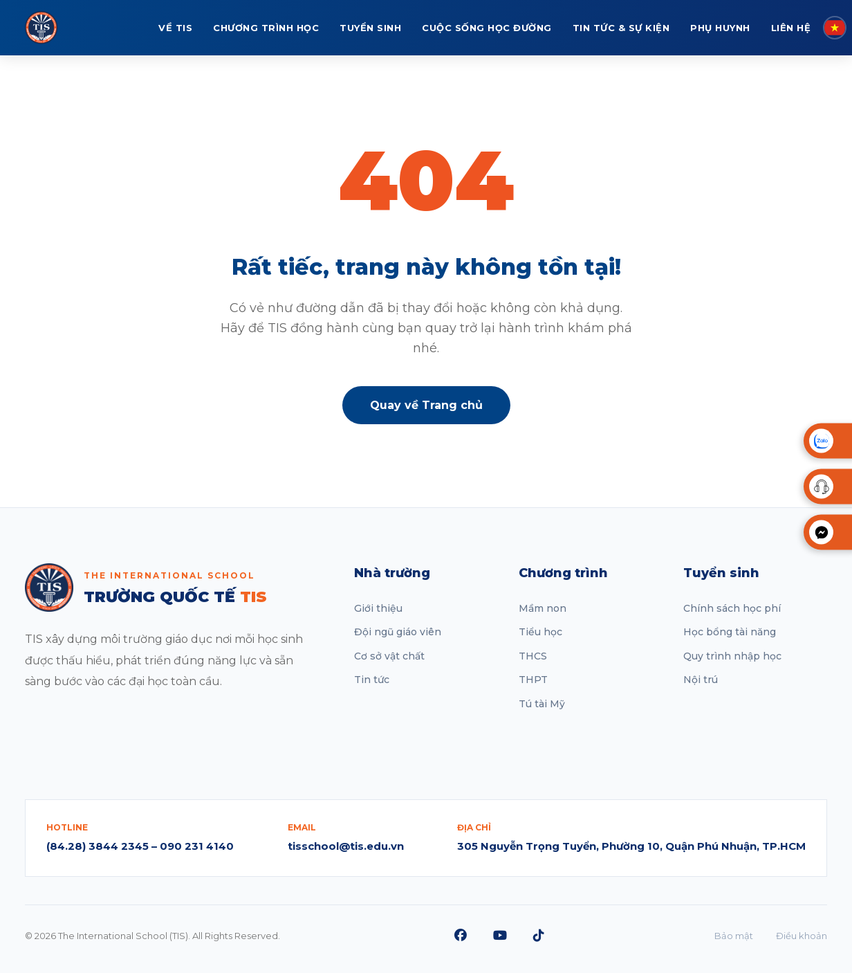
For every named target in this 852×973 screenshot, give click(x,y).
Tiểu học (540, 632)
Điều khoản (801, 935)
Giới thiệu (378, 608)
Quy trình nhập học (732, 656)
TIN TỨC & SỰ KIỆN (621, 27)
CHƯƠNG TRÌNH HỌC (266, 27)
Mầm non (542, 608)
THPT (533, 679)
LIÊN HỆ (791, 27)
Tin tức (371, 679)
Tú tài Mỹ (542, 704)
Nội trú (700, 679)
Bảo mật (733, 935)
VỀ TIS (175, 27)
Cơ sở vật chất (389, 656)
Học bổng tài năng (729, 632)
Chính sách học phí (732, 608)
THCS (533, 656)
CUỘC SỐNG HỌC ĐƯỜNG (487, 27)
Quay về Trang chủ (426, 405)
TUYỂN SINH (370, 27)
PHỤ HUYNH (720, 27)
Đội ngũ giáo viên (397, 632)
